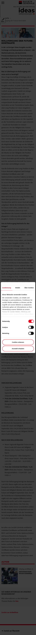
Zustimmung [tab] (6, 288)
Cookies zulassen (18, 342)
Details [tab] (17, 288)
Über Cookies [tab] (29, 288)
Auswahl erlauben (18, 348)
